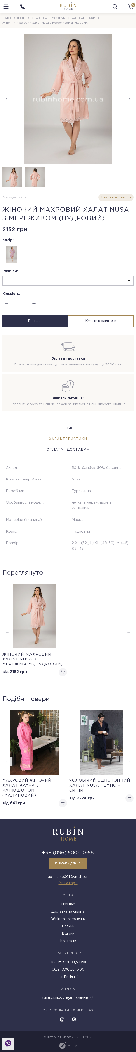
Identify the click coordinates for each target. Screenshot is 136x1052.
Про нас (68, 903)
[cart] (131, 6)
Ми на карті (68, 882)
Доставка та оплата (68, 911)
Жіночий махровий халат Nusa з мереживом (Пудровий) (32, 658)
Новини (68, 925)
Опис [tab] (68, 428)
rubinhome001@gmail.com (68, 876)
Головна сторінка (15, 18)
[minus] (6, 303)
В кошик (34, 321)
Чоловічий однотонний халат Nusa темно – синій (99, 785)
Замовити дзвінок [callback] (68, 862)
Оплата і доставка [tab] (68, 449)
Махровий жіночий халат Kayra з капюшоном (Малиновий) (27, 787)
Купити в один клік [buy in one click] (101, 321)
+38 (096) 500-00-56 (68, 852)
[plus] (34, 303)
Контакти (68, 940)
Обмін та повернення (68, 918)
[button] (129, 99)
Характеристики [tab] (68, 438)
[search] (114, 6)
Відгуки (68, 933)
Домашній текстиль (50, 18)
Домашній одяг (83, 18)
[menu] (5, 6)
